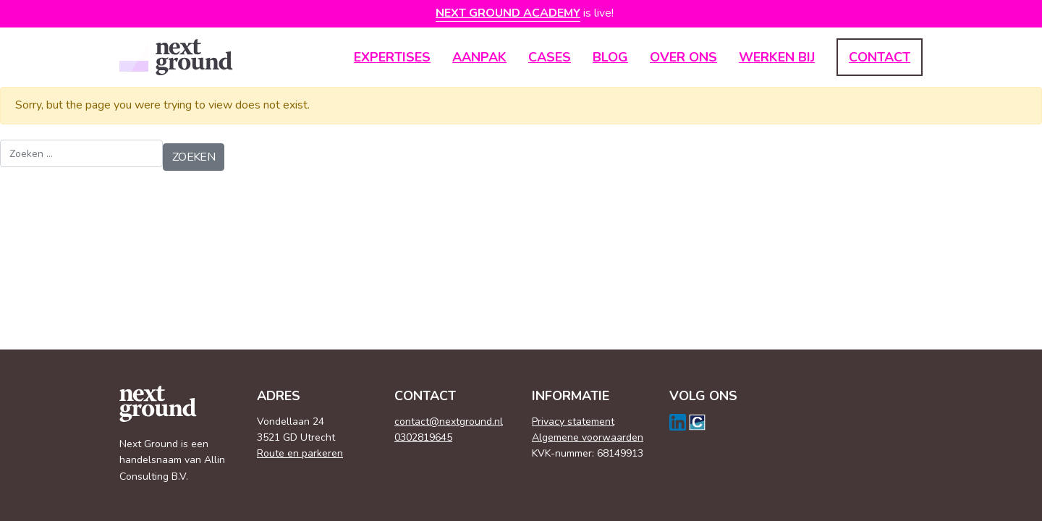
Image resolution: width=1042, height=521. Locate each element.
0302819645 (423, 437)
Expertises (392, 57)
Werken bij (777, 57)
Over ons (683, 57)
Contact (879, 57)
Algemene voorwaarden (587, 437)
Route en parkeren (300, 453)
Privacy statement (573, 421)
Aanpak (479, 57)
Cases (549, 57)
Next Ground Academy (508, 13)
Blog (610, 57)
